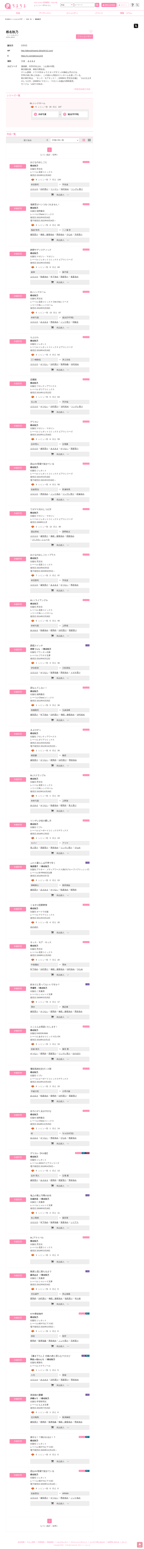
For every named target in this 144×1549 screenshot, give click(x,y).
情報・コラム (126, 13)
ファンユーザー (84, 36)
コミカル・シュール (41, 539)
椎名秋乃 (34, 166)
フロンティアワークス (46, 386)
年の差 (78, 1298)
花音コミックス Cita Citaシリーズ (53, 302)
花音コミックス (45, 172)
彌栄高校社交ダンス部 (40, 1069)
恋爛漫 (33, 379)
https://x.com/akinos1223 (32, 56)
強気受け (69, 1298)
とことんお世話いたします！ (44, 1027)
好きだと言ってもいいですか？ (45, 984)
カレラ (124, 1542)
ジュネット (42, 344)
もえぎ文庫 (44, 1405)
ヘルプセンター (62, 1542)
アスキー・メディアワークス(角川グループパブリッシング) (63, 869)
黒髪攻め (70, 536)
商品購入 (57, 194)
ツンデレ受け (77, 189)
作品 (18, 13)
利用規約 (41, 1542)
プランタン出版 (43, 652)
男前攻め (60, 234)
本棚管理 (18, 166)
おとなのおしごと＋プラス (43, 555)
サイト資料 (31, 1542)
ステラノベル (44, 1366)
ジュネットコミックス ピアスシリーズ (56, 259)
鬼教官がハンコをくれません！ (45, 204)
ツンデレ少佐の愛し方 (40, 820)
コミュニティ (72, 13)
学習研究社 (42, 1401)
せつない (44, 364)
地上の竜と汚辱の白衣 (40, 1195)
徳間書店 (41, 211)
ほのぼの (34, 927)
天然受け (78, 234)
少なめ (69, 234)
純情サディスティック (40, 250)
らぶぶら (34, 337)
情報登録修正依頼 (81, 89)
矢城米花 (34, 1199)
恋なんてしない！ (38, 688)
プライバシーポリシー (78, 1542)
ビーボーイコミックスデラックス (53, 830)
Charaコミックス (46, 214)
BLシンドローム (37, 103)
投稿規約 (50, 1542)
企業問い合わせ (113, 1542)
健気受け (34, 234)
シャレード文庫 (45, 994)
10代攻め (75, 364)
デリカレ (34, 422)
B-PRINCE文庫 (45, 873)
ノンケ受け (65, 322)
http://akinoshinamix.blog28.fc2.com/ (37, 51)
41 (56, 3)
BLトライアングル (39, 600)
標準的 (53, 630)
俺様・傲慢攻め (47, 234)
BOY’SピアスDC (46, 1323)
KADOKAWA (42, 1033)
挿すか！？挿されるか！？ (43, 1437)
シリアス (74, 1222)
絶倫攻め (80, 494)
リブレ (40, 827)
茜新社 (40, 1362)
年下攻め (54, 277)
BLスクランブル (38, 775)
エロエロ (34, 189)
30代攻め (65, 189)
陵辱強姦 (65, 364)
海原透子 (34, 866)
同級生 (75, 322)
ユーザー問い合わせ (97, 1542)
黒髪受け (64, 277)
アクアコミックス (46, 915)
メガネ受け (75, 672)
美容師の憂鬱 (36, 1395)
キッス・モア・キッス (40, 942)
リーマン (54, 189)
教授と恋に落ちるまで (40, 1271)
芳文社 (40, 169)
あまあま (44, 322)
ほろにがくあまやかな (40, 1111)
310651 (46, 2)
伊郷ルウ (34, 1398)
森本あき (34, 1275)
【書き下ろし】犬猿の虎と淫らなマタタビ (50, 1356)
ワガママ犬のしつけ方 (40, 509)
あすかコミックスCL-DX (49, 1036)
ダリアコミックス (46, 389)
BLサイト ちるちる (84, 1545)
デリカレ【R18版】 (39, 1153)
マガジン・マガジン (45, 256)
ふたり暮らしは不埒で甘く (43, 863)
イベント (99, 13)
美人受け (72, 805)
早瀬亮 (33, 988)
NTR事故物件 (36, 1314)
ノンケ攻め (55, 494)
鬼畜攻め (74, 277)
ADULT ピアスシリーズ (49, 1163)
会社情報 (21, 1542)
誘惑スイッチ (36, 645)
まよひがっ (35, 730)
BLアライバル (37, 1237)
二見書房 (41, 991)
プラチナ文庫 (44, 655)
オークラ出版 (43, 912)
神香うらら (35, 649)
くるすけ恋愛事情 (38, 905)
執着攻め (44, 277)
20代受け (44, 189)
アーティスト (45, 13)
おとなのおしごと (38, 162)
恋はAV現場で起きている (42, 464)
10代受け (54, 364)
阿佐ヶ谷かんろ (37, 1359)
